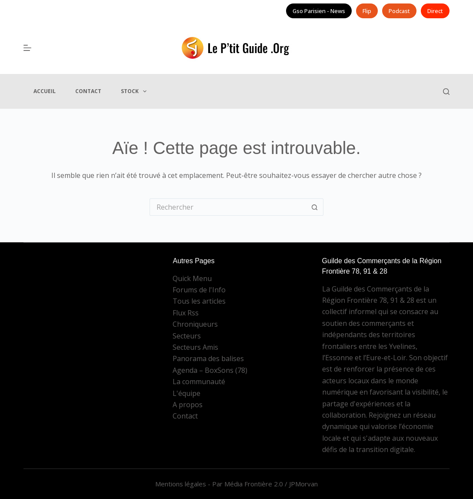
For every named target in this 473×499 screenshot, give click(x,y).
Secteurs (187, 336)
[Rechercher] (446, 91)
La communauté (199, 381)
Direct (435, 11)
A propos (188, 404)
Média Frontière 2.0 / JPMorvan (271, 483)
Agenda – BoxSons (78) (210, 370)
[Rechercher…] (228, 207)
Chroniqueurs (195, 324)
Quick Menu (192, 278)
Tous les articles (199, 301)
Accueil (44, 91)
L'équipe (186, 393)
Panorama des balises (208, 358)
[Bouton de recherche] (314, 207)
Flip (367, 11)
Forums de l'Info (199, 290)
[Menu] (27, 48)
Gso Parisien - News (319, 11)
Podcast (399, 11)
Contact (88, 91)
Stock (135, 91)
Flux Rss (186, 313)
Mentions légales (180, 483)
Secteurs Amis (195, 347)
